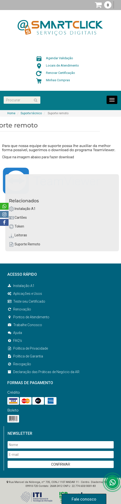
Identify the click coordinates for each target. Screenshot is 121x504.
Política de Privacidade (27, 348)
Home (11, 113)
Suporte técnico (31, 113)
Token (19, 226)
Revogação (19, 364)
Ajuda (14, 333)
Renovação (19, 309)
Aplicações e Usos (24, 294)
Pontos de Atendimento (28, 317)
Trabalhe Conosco (24, 325)
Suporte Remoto (28, 244)
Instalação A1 (25, 209)
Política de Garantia (25, 356)
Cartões (21, 217)
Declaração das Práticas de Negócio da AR (43, 372)
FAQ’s (14, 341)
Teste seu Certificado (26, 301)
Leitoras (21, 235)
